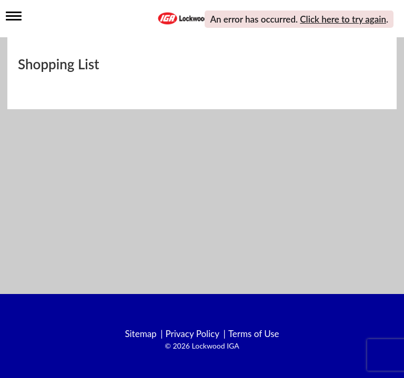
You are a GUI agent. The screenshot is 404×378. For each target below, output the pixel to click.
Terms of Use (253, 334)
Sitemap (140, 334)
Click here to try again (343, 19)
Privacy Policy (192, 334)
